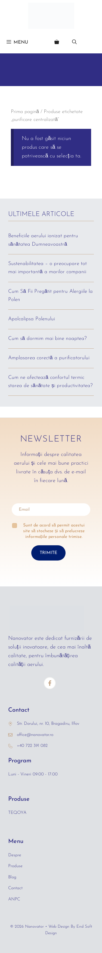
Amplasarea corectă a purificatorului (48, 358)
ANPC (14, 899)
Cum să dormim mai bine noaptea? (47, 338)
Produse (15, 866)
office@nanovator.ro (35, 735)
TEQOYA (17, 813)
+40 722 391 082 (32, 746)
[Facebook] (50, 683)
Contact (15, 888)
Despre (14, 855)
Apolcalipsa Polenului (31, 319)
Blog (12, 877)
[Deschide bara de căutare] (74, 42)
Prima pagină (25, 111)
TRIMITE (48, 553)
